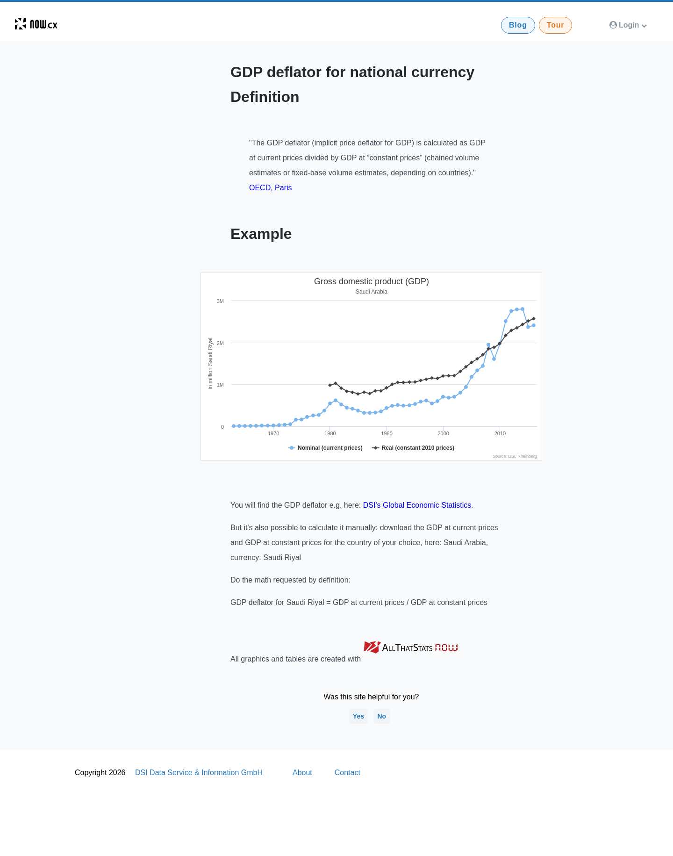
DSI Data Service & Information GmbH (199, 773)
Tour (556, 25)
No (381, 716)
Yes (358, 716)
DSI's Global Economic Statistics (417, 505)
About (302, 773)
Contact (347, 773)
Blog (518, 25)
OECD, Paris (270, 188)
